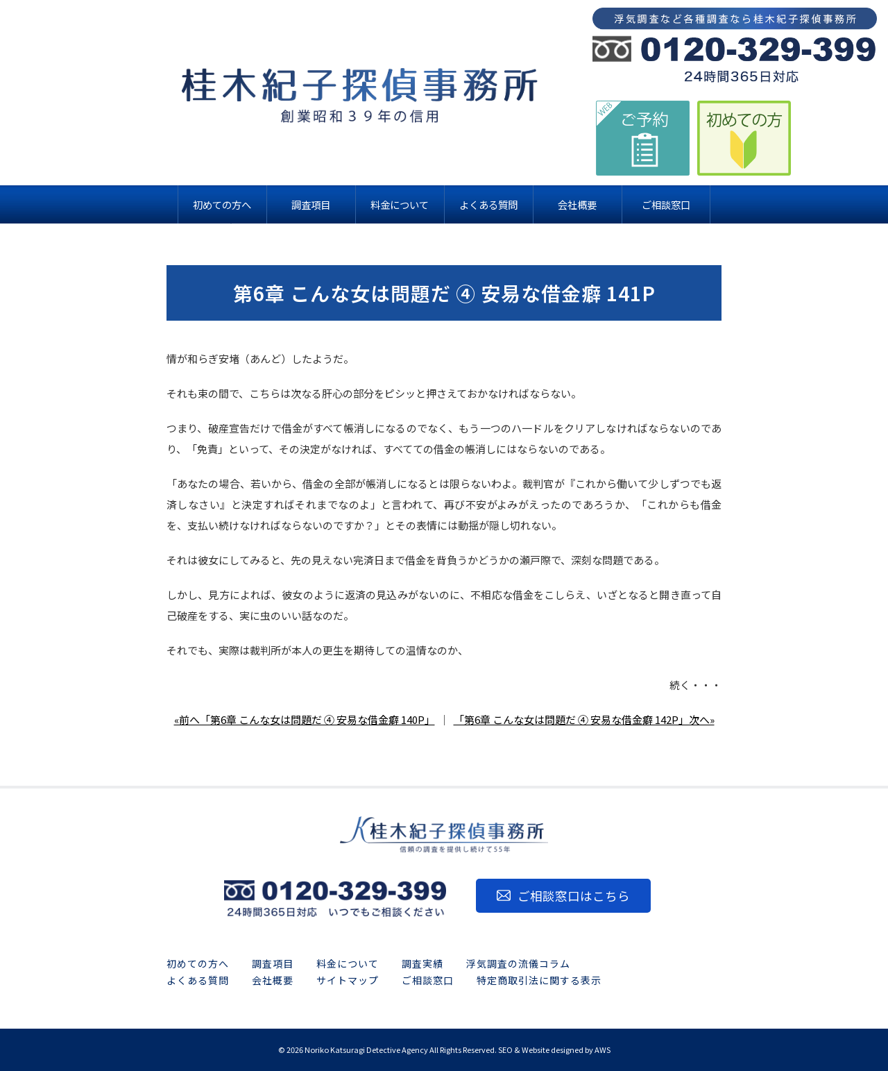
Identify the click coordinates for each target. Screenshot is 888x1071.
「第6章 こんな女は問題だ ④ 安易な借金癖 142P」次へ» (584, 719)
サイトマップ (347, 980)
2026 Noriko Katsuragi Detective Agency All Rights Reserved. (392, 1049)
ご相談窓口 (428, 980)
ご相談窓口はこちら (574, 895)
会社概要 (272, 980)
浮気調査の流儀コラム (518, 963)
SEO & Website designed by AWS (554, 1049)
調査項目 (272, 963)
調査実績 (422, 963)
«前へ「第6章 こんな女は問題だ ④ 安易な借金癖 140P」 (304, 719)
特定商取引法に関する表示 (539, 980)
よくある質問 (197, 980)
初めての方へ (197, 963)
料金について (347, 963)
